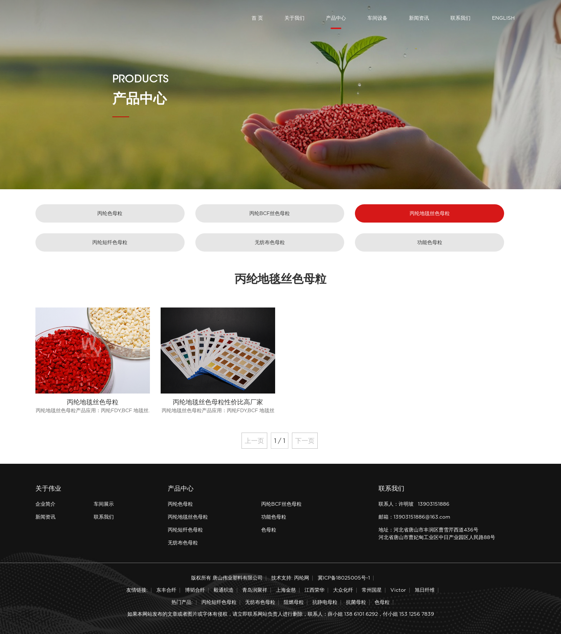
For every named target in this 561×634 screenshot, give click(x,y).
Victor (398, 590)
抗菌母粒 (356, 602)
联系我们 (460, 18)
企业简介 (45, 504)
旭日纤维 (425, 590)
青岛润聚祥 (254, 590)
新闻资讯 (419, 18)
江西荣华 (314, 590)
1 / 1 (279, 440)
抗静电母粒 (324, 602)
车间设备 (377, 18)
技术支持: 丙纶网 (290, 578)
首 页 (257, 18)
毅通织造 (224, 590)
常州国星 (372, 590)
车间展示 (104, 504)
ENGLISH (503, 18)
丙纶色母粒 (109, 213)
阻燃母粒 (294, 602)
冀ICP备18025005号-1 (344, 578)
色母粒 (268, 530)
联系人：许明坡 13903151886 (414, 504)
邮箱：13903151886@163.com (414, 517)
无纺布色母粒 (270, 242)
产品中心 (336, 18)
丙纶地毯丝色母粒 (430, 213)
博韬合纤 (195, 590)
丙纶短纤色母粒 (109, 242)
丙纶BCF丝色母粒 (269, 213)
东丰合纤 (166, 590)
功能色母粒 (429, 242)
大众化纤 (343, 590)
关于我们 (294, 18)
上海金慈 (286, 590)
